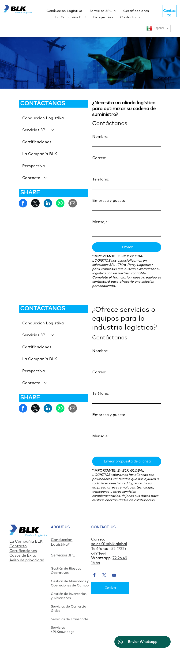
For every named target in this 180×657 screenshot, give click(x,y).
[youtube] (114, 575)
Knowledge (66, 632)
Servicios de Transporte (69, 619)
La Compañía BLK (25, 541)
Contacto (18, 546)
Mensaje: (100, 222)
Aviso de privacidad (26, 560)
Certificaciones (23, 551)
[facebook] (94, 575)
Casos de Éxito (22, 555)
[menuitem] (64, 11)
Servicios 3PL (63, 555)
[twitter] (104, 575)
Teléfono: (100, 179)
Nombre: (100, 137)
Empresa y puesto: (109, 201)
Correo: (99, 158)
